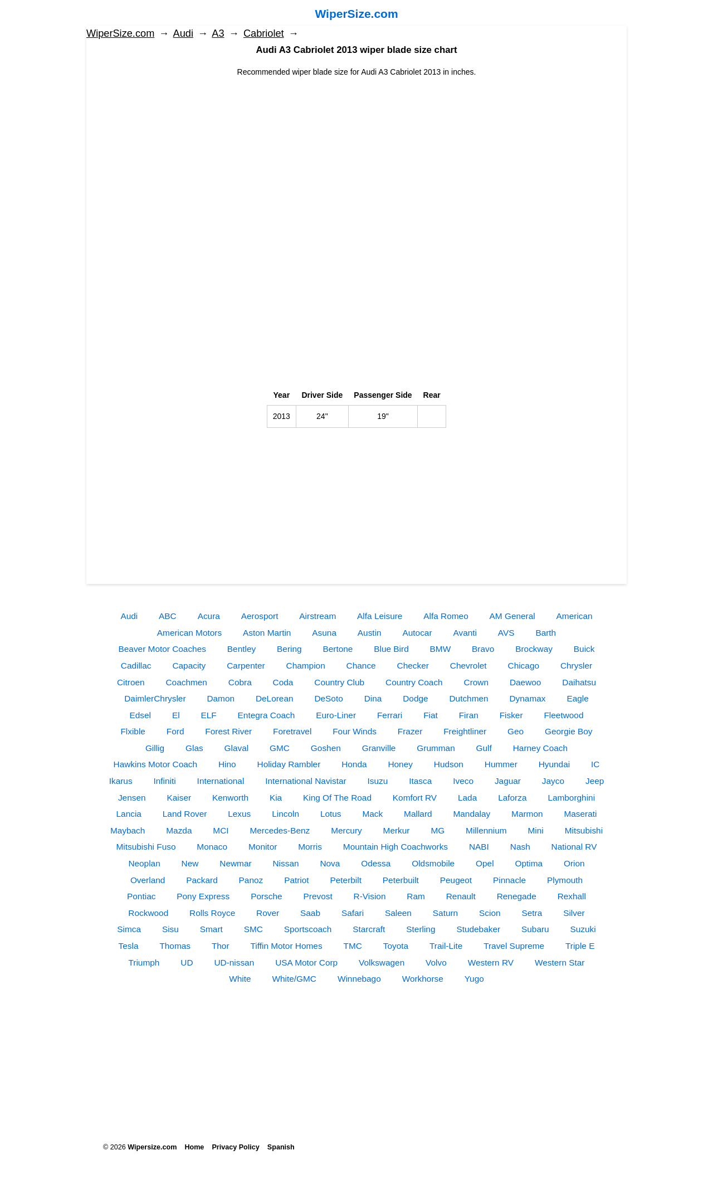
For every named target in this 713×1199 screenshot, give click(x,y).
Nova (330, 863)
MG (438, 830)
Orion (574, 863)
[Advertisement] (356, 156)
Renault (461, 896)
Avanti (465, 632)
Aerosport (260, 616)
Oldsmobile (433, 863)
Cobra (240, 682)
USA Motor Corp (306, 962)
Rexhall (572, 896)
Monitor (262, 846)
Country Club (339, 682)
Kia (276, 797)
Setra (531, 913)
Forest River (228, 731)
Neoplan (144, 863)
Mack (372, 813)
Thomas (175, 946)
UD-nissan (234, 962)
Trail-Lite (445, 946)
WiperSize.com (356, 13)
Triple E (579, 946)
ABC (168, 616)
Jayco (553, 781)
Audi (183, 33)
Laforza (512, 797)
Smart (211, 929)
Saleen (398, 913)
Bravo (483, 649)
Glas (194, 748)
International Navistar (305, 781)
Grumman (436, 748)
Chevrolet (468, 665)
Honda (354, 764)
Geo (515, 731)
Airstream (317, 616)
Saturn (445, 913)
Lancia (128, 813)
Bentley (241, 649)
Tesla (129, 946)
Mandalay (471, 813)
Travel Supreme (514, 946)
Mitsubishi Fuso (146, 846)
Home (194, 1147)
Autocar (417, 632)
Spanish (281, 1147)
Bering (289, 649)
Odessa (375, 863)
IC (595, 764)
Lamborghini (571, 797)
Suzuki (583, 929)
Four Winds (355, 731)
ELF (208, 715)
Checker (413, 665)
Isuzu (378, 781)
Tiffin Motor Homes (286, 946)
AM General (512, 616)
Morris (310, 846)
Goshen (326, 748)
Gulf (484, 748)
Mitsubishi (584, 830)
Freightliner (464, 731)
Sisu (170, 929)
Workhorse (422, 978)
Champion (305, 665)
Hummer (501, 764)
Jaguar (508, 781)
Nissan (285, 863)
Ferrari (389, 715)
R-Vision (370, 896)
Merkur (396, 830)
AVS (506, 632)
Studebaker (478, 929)
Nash (520, 846)
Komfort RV (415, 797)
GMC (280, 748)
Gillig (154, 748)
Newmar (235, 863)
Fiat (430, 715)
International (221, 781)
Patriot (296, 880)
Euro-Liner (336, 715)
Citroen (131, 682)
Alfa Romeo (445, 616)
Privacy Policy (235, 1147)
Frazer (410, 731)
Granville (379, 748)
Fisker (511, 715)
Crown (476, 682)
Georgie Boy (569, 731)
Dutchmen (468, 698)
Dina (373, 698)
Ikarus (121, 781)
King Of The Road (337, 797)
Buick (584, 649)
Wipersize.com (152, 1147)
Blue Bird (391, 649)
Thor (220, 946)
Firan (468, 715)
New (190, 863)
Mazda (179, 830)
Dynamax (528, 698)
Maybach (127, 830)
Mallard (418, 813)
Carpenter (246, 665)
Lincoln (285, 813)
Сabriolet (263, 33)
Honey (400, 764)
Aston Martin (267, 632)
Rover (267, 913)
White (240, 978)
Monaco (212, 846)
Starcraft (369, 929)
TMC (352, 946)
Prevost (317, 896)
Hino (227, 764)
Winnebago (359, 978)
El (176, 715)
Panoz (251, 880)
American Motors (189, 632)
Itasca (420, 781)
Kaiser (179, 797)
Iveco (463, 781)
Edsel (141, 715)
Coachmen (186, 682)
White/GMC (294, 978)
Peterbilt (346, 880)
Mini (536, 830)
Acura (209, 616)
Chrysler (576, 665)
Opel (485, 863)
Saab (310, 913)
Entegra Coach (266, 715)
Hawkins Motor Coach (156, 764)
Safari (352, 913)
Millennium (486, 830)
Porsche (266, 896)
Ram (416, 896)
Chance (361, 665)
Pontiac (141, 896)
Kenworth (230, 797)
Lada (467, 797)
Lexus (239, 813)
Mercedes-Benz (280, 830)
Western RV (491, 962)
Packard (201, 880)
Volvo (436, 962)
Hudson (448, 764)
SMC (253, 929)
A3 (218, 33)
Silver (573, 913)
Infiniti (165, 781)
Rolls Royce (212, 913)
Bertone (338, 649)
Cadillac (136, 665)
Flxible (132, 731)
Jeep (594, 781)
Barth (545, 632)
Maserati (580, 813)
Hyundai (554, 764)
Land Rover (185, 813)
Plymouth (565, 880)
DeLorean (275, 698)
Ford (175, 731)
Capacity (189, 665)
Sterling (420, 929)
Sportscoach (308, 929)
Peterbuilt (401, 880)
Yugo (474, 978)
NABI (479, 846)
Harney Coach (540, 748)
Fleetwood (563, 715)
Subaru (535, 929)
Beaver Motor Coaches (162, 649)
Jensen (132, 797)
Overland (147, 880)
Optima (529, 863)
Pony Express (203, 896)
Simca (129, 929)
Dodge (415, 698)
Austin (370, 632)
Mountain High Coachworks (395, 846)
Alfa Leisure (379, 616)
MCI (220, 830)
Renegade (516, 896)
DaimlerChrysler (154, 698)
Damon (221, 698)
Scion (490, 913)
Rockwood (148, 913)
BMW (440, 649)
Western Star (560, 962)
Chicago (523, 665)
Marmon (527, 813)
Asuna (324, 632)
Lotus (330, 813)
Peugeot (456, 880)
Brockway (534, 649)
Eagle (577, 698)
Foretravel (292, 731)
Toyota (395, 946)
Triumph (144, 962)
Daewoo (525, 682)
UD (186, 962)
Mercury (346, 830)
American (574, 616)
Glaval (236, 748)
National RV (574, 846)
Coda (283, 682)
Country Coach (414, 682)
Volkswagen (381, 962)
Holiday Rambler (289, 764)
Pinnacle (509, 880)
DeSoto (328, 698)
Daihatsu (579, 682)
